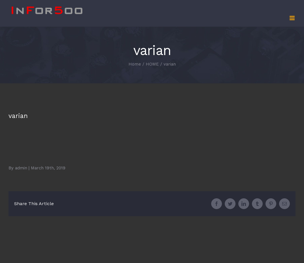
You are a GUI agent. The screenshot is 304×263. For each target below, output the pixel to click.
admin (21, 168)
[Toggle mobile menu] (293, 18)
